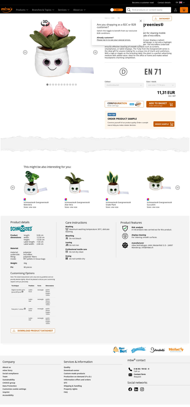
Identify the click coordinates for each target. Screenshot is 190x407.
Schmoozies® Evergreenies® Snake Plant (118, 206)
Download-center (71, 373)
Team (5, 379)
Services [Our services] (65, 10)
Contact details (164, 2)
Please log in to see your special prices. (112, 40)
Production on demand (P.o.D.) (77, 379)
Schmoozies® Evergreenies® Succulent (159, 206)
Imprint (6, 394)
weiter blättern (95, 55)
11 (76, 87)
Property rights (70, 391)
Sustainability (9, 382)
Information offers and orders (77, 382)
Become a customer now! (143, 2)
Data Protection (10, 388)
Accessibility (8, 397)
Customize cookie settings (14, 391)
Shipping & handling (73, 388)
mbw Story (7, 373)
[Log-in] (174, 10)
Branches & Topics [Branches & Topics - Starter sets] (44, 10)
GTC (65, 385)
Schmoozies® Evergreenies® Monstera (36, 206)
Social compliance (10, 376)
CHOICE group (9, 385)
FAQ (66, 394)
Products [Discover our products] (22, 10)
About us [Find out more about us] (82, 10)
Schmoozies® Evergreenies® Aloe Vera (77, 206)
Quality (67, 369)
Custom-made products (75, 376)
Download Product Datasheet (33, 333)
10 (73, 87)
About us (7, 369)
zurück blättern (25, 55)
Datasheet (162, 20)
